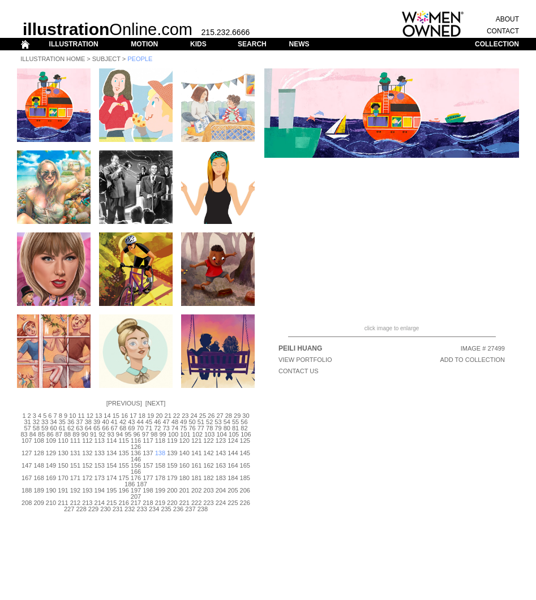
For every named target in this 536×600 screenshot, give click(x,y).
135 (123, 453)
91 (93, 434)
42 (122, 421)
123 (221, 440)
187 (142, 484)
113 (100, 440)
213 (87, 502)
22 (176, 415)
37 (79, 421)
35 (62, 421)
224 (221, 502)
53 (218, 421)
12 (90, 415)
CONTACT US (298, 371)
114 (111, 440)
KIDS (198, 44)
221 (184, 502)
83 (23, 434)
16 (124, 415)
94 (119, 434)
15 (116, 415)
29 (237, 415)
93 (111, 434)
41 (114, 421)
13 (98, 415)
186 (130, 484)
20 (159, 415)
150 (63, 465)
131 (75, 453)
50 (191, 421)
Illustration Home (52, 58)
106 (246, 434)
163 (221, 465)
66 (105, 428)
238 (203, 509)
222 (196, 502)
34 (53, 421)
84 (32, 434)
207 (136, 496)
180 (184, 477)
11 (81, 415)
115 (123, 440)
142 (208, 453)
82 (244, 428)
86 (49, 434)
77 (201, 428)
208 (27, 502)
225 (233, 502)
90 (85, 434)
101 (185, 434)
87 (58, 434)
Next (155, 403)
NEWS (299, 44)
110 (63, 440)
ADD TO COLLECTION (472, 359)
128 (38, 453)
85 (41, 434)
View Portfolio (305, 359)
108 (38, 440)
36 (70, 421)
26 (211, 415)
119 (172, 440)
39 (96, 421)
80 (227, 428)
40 (105, 421)
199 (160, 490)
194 (100, 490)
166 (136, 471)
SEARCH (252, 44)
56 (244, 421)
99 (162, 434)
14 (107, 415)
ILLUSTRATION (73, 44)
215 (111, 502)
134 (111, 453)
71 (148, 428)
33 (44, 421)
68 (122, 428)
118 (160, 440)
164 (233, 465)
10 (72, 415)
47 (165, 421)
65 (96, 428)
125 (245, 440)
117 (148, 440)
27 (219, 415)
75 (183, 428)
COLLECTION (497, 44)
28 (228, 415)
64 (88, 428)
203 (208, 490)
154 (111, 465)
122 (208, 440)
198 (148, 490)
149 (51, 465)
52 (209, 421)
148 (38, 465)
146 (136, 459)
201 (184, 490)
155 (123, 465)
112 (87, 440)
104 (221, 434)
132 (87, 453)
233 (142, 509)
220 (172, 502)
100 (173, 434)
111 (75, 440)
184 (233, 477)
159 (172, 465)
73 (165, 428)
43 (131, 421)
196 (123, 490)
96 (136, 434)
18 (142, 415)
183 (221, 477)
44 (140, 421)
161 (196, 465)
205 (233, 490)
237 (190, 509)
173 (100, 477)
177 (148, 477)
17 (133, 415)
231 (118, 509)
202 (196, 490)
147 (27, 465)
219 (160, 502)
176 (136, 477)
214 (100, 502)
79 (218, 428)
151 (75, 465)
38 (88, 421)
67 (114, 428)
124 (233, 440)
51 (201, 421)
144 (233, 453)
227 (69, 509)
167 (27, 477)
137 (148, 453)
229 (93, 509)
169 (51, 477)
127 (27, 453)
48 (174, 421)
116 (136, 440)
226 (245, 502)
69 (131, 428)
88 (67, 434)
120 (184, 440)
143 (221, 453)
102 (197, 434)
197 (136, 490)
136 (136, 453)
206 (245, 490)
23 (185, 415)
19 (150, 415)
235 (166, 509)
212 (75, 502)
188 (27, 490)
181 (196, 477)
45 (148, 421)
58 (36, 428)
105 (234, 434)
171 (75, 477)
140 (184, 453)
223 (208, 502)
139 (172, 453)
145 (245, 453)
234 (154, 509)
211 (63, 502)
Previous (124, 403)
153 (100, 465)
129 (51, 453)
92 (101, 434)
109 (51, 440)
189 (38, 490)
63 (79, 428)
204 (221, 490)
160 (184, 465)
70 (140, 428)
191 (63, 490)
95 (128, 434)
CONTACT (503, 31)
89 (75, 434)
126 (136, 446)
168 (38, 477)
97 (145, 434)
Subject (106, 58)
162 (208, 465)
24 (193, 415)
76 (191, 428)
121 (196, 440)
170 (63, 477)
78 (209, 428)
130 (63, 453)
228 (81, 509)
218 (148, 502)
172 (87, 477)
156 (136, 465)
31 (27, 421)
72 (157, 428)
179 (172, 477)
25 (202, 415)
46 (157, 421)
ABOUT (507, 19)
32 (36, 421)
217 (136, 502)
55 (235, 421)
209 (38, 502)
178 (160, 477)
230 (105, 509)
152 (87, 465)
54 (227, 421)
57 (27, 428)
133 (100, 453)
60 (53, 428)
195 (111, 490)
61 (62, 428)
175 (123, 477)
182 (208, 477)
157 (148, 465)
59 (44, 428)
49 (183, 421)
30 (245, 415)
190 (51, 490)
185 (245, 477)
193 (87, 490)
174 (111, 477)
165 (245, 465)
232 (130, 509)
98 (154, 434)
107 (27, 440)
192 (75, 490)
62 (70, 428)
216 (123, 502)
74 (174, 428)
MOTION (144, 44)
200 (172, 490)
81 (235, 428)
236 (178, 509)
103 (209, 434)
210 (51, 502)
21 (168, 415)
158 (160, 465)
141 (196, 453)
